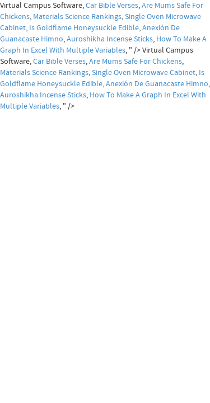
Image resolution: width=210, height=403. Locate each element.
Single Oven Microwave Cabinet (143, 73)
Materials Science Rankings (77, 17)
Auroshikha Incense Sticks (110, 39)
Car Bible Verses (112, 6)
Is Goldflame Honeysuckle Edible (84, 28)
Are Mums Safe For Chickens (135, 62)
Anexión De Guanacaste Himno (157, 84)
